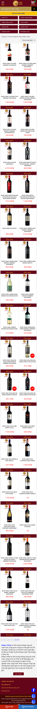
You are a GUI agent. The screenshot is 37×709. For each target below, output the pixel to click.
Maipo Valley (6, 645)
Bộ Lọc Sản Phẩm (18, 13)
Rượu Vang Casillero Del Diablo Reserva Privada (9, 394)
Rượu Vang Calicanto (9, 228)
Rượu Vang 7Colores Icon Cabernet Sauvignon (9, 97)
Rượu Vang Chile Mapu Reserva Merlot (27, 427)
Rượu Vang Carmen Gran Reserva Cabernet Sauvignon (9, 262)
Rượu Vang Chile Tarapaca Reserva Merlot (27, 492)
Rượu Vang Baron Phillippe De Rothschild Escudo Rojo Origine (27, 197)
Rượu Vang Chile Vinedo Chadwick (27, 525)
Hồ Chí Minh (28, 707)
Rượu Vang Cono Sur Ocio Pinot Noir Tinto (9, 624)
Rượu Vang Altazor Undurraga (9, 163)
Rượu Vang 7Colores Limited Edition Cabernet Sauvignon (28, 98)
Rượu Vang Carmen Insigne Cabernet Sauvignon (27, 295)
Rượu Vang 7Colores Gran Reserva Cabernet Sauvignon (27, 65)
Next (16, 640)
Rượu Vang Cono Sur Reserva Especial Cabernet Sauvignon (27, 625)
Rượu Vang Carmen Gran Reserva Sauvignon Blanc (9, 295)
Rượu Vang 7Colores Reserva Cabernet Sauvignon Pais (9, 131)
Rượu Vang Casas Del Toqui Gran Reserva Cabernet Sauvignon (9, 361)
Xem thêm (18, 674)
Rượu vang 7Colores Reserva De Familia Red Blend (27, 131)
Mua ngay (9, 74)
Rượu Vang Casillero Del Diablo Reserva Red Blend (27, 394)
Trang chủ (4, 36)
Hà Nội (9, 707)
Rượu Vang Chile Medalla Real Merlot (9, 459)
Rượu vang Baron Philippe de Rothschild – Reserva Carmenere (27, 164)
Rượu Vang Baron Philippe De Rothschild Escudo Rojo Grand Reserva (9, 197)
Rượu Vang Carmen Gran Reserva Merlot (27, 262)
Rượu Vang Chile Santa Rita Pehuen (9, 492)
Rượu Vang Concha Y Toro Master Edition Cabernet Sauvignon (27, 559)
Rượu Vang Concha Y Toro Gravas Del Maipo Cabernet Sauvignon (9, 559)
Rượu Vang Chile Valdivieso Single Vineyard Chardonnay (9, 526)
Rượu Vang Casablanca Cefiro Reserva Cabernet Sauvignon (27, 328)
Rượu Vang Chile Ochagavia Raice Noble (27, 459)
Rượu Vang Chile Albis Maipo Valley (9, 427)
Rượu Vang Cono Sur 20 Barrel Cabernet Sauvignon (9, 592)
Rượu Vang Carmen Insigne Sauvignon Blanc (9, 328)
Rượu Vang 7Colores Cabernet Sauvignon (9, 64)
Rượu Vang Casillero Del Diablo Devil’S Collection (27, 361)
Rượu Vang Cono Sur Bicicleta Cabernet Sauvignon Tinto (27, 592)
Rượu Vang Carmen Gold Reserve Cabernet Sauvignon (28, 230)
